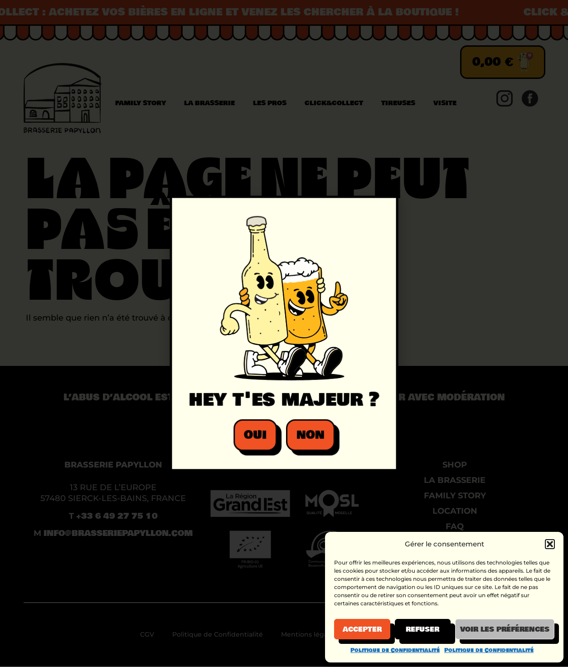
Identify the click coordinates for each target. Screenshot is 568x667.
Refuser (422, 629)
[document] (284, 333)
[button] (549, 544)
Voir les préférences (504, 629)
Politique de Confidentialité (395, 650)
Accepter (362, 629)
